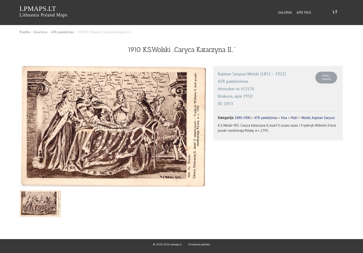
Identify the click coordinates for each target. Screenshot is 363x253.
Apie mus (304, 12)
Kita (284, 117)
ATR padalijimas (62, 32)
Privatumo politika (199, 244)
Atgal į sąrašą (326, 77)
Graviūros (40, 32)
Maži (294, 117)
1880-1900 (242, 117)
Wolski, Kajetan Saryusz (318, 117)
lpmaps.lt (43, 11)
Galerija (285, 12)
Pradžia (24, 32)
